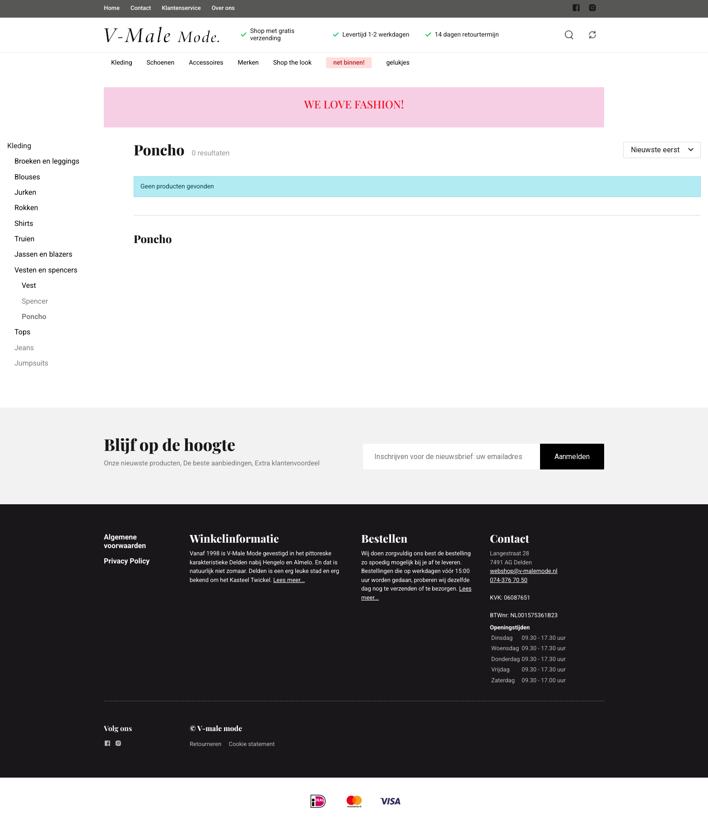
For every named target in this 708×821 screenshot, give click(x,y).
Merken (248, 62)
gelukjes (398, 62)
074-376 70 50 (508, 580)
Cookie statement (251, 744)
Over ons (223, 8)
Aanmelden (572, 456)
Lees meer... (289, 580)
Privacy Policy (126, 561)
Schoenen (161, 62)
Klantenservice (181, 8)
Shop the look (292, 62)
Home (112, 8)
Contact (140, 8)
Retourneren (205, 744)
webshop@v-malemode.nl (523, 571)
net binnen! (348, 62)
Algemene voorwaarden (125, 541)
